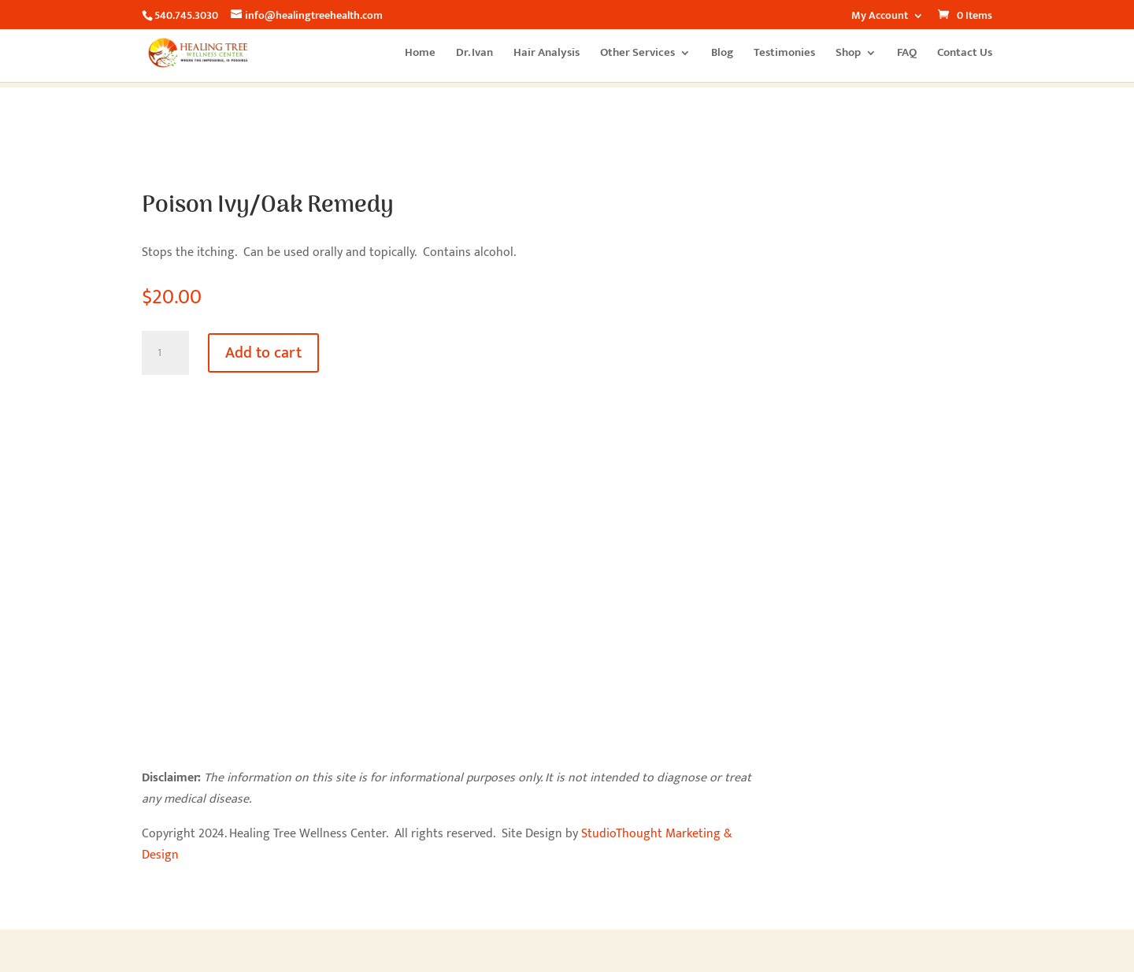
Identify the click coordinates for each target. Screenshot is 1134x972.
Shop (848, 54)
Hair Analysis (546, 54)
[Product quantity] (165, 353)
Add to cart (263, 352)
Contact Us (964, 54)
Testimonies (784, 54)
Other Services (637, 54)
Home (420, 54)
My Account (879, 17)
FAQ (907, 54)
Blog (722, 54)
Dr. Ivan (474, 54)
